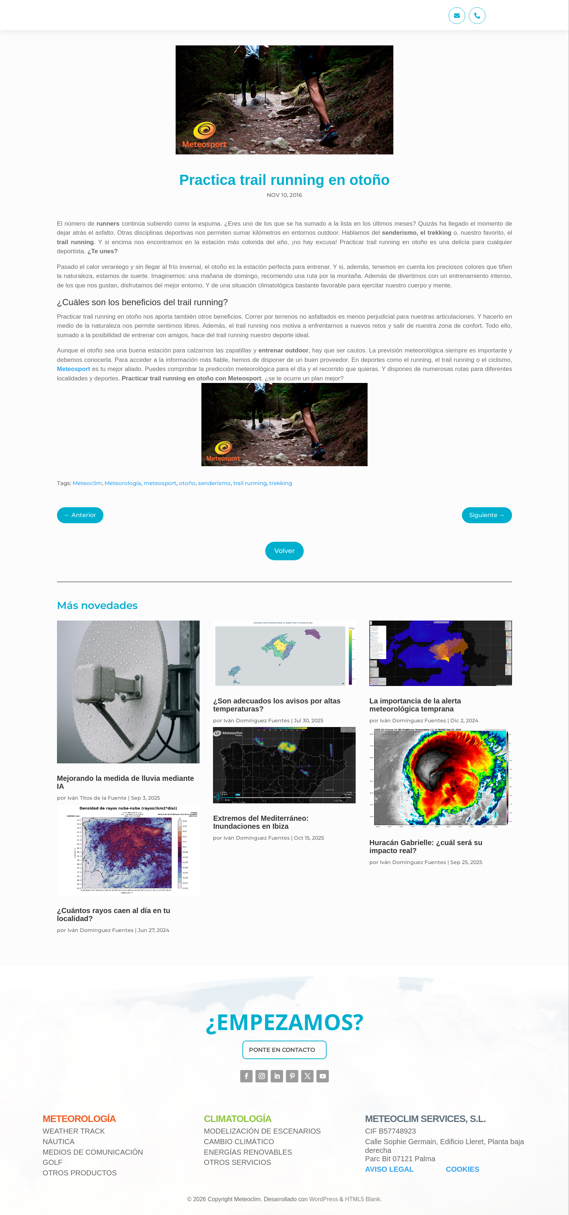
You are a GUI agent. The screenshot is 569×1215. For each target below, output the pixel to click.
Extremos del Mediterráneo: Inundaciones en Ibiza (260, 822)
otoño (187, 483)
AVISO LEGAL (389, 1169)
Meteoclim (87, 483)
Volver (284, 551)
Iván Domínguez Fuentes (100, 930)
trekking (280, 483)
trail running (250, 483)
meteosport (160, 483)
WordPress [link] (323, 1199)
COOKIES (462, 1169)
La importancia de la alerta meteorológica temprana (415, 705)
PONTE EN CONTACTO (282, 1049)
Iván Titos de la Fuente (97, 798)
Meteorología (123, 483)
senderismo (214, 483)
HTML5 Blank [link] (362, 1199)
